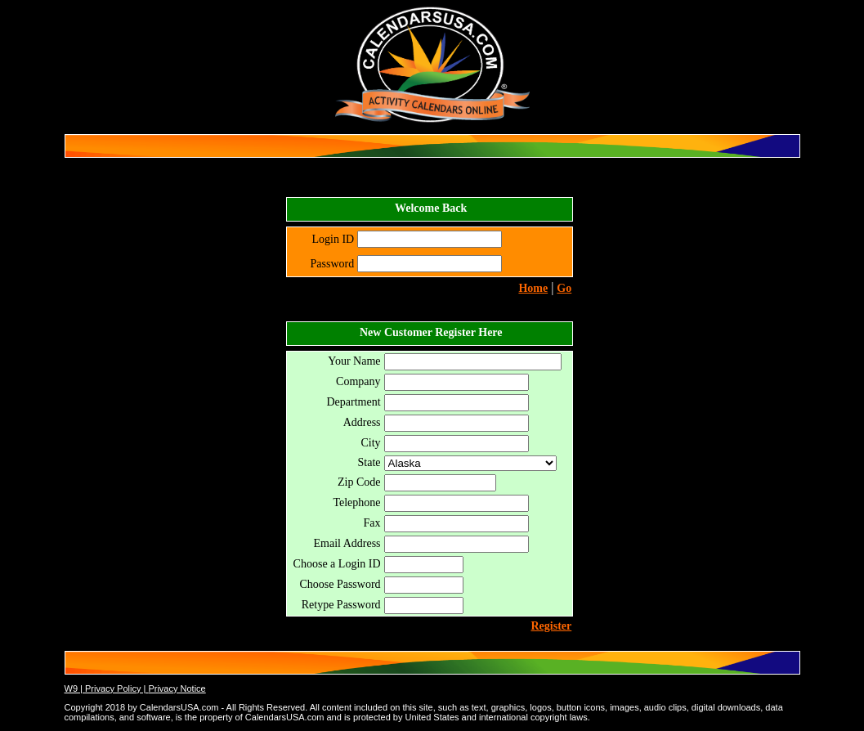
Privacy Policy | (116, 688)
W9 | (75, 688)
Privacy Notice (176, 688)
